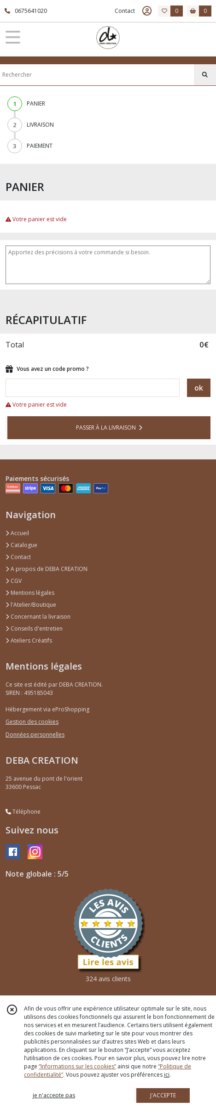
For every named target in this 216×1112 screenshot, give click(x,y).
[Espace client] (147, 11)
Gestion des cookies (32, 722)
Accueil (17, 533)
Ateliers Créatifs (29, 640)
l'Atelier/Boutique (31, 605)
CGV (14, 581)
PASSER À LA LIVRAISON (109, 427)
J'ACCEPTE (163, 1095)
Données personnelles (35, 734)
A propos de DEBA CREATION (47, 569)
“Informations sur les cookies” (77, 1066)
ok (198, 388)
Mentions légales (30, 593)
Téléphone (23, 812)
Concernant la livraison (38, 616)
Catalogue (21, 545)
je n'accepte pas (54, 1095)
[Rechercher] (205, 74)
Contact (125, 11)
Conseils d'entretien (34, 628)
